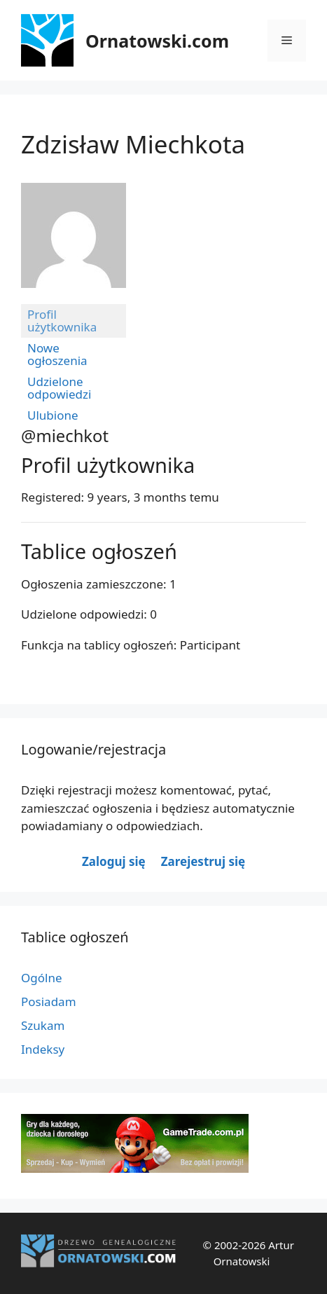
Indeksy (42, 1049)
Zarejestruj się (203, 861)
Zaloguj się (114, 861)
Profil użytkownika (62, 320)
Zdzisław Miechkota (133, 144)
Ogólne (41, 978)
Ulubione (52, 415)
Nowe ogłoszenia (57, 354)
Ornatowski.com (157, 41)
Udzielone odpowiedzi (59, 387)
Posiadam (48, 1001)
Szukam (42, 1025)
